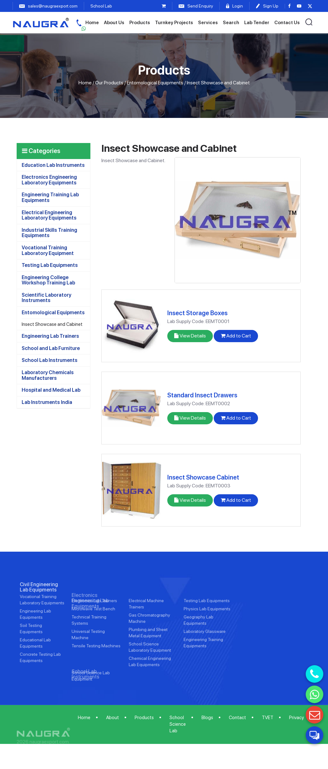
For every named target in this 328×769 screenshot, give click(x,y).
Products (139, 22)
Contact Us (287, 22)
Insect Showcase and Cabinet (52, 324)
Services (208, 22)
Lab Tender (256, 22)
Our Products (109, 83)
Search (231, 22)
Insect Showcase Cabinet (203, 477)
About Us (114, 22)
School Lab (101, 5)
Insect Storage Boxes (197, 313)
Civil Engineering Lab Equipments (39, 607)
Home (92, 22)
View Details (190, 336)
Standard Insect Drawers (202, 395)
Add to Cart (236, 336)
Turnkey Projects (174, 22)
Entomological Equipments (155, 83)
